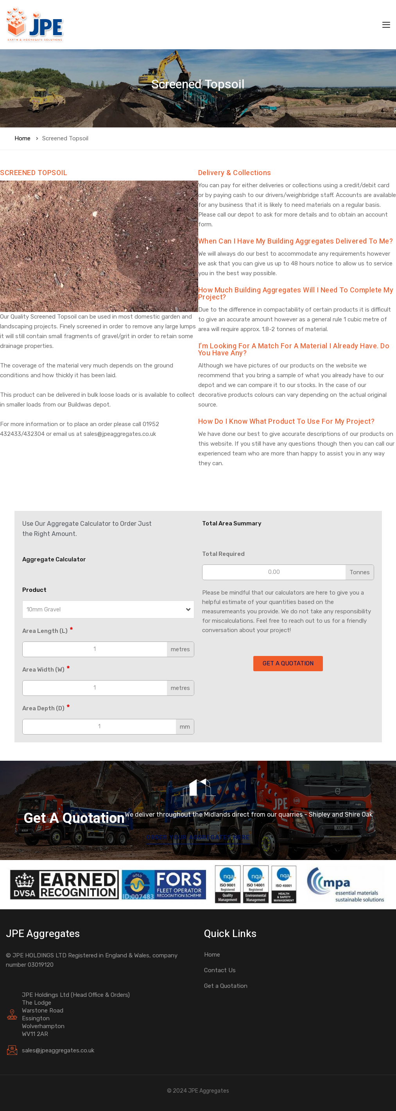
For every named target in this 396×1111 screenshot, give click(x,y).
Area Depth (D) (46, 708)
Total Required (223, 553)
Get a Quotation (225, 985)
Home (22, 138)
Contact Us (220, 970)
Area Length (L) (47, 630)
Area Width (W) (46, 669)
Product (34, 589)
